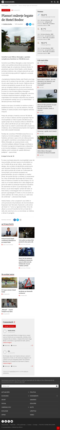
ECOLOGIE (5, 411)
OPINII (4, 415)
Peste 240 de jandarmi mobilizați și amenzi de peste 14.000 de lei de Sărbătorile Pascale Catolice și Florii (26, 262)
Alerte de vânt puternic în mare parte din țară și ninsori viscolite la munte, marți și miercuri (46, 107)
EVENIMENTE (34, 396)
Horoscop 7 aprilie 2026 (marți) (47, 131)
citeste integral (7, 342)
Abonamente (5, 424)
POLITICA (33, 392)
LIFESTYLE (33, 411)
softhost (20, 427)
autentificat (13, 371)
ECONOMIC (5, 396)
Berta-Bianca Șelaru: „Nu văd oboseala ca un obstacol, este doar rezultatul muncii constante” (46, 82)
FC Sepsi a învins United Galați (9, 291)
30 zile (45, 62)
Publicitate (12, 424)
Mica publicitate (21, 424)
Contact (29, 424)
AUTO (32, 407)
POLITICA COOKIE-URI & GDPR (47, 424)
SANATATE (33, 400)
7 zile (41, 62)
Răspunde (6, 345)
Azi (38, 62)
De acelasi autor (8, 274)
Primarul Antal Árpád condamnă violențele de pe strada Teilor (9, 240)
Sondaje (35, 424)
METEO (39, 100)
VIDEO (32, 415)
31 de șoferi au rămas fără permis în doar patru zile (26, 241)
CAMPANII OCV (6, 407)
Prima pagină (5, 5)
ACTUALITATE (6, 10)
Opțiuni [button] (14, 345)
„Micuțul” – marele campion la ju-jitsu (7, 310)
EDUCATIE (33, 403)
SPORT (4, 400)
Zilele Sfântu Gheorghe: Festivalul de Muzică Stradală (46, 152)
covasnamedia (8, 2)
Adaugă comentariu (9, 326)
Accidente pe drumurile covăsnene (26, 292)
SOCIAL (4, 403)
